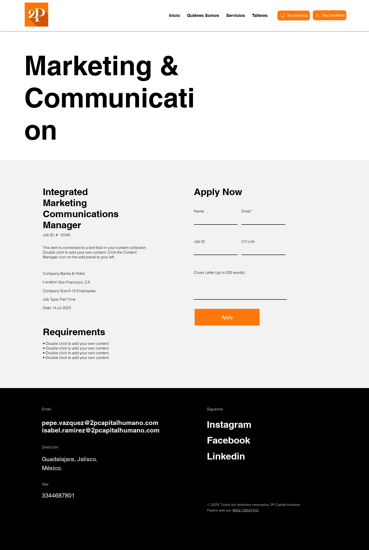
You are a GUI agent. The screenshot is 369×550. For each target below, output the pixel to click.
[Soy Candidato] (329, 15)
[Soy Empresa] (293, 15)
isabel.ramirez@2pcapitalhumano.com (101, 430)
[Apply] (227, 317)
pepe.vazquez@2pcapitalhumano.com (100, 422)
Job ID (199, 241)
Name (199, 211)
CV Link (248, 241)
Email (246, 211)
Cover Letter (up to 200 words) (219, 272)
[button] (260, 15)
